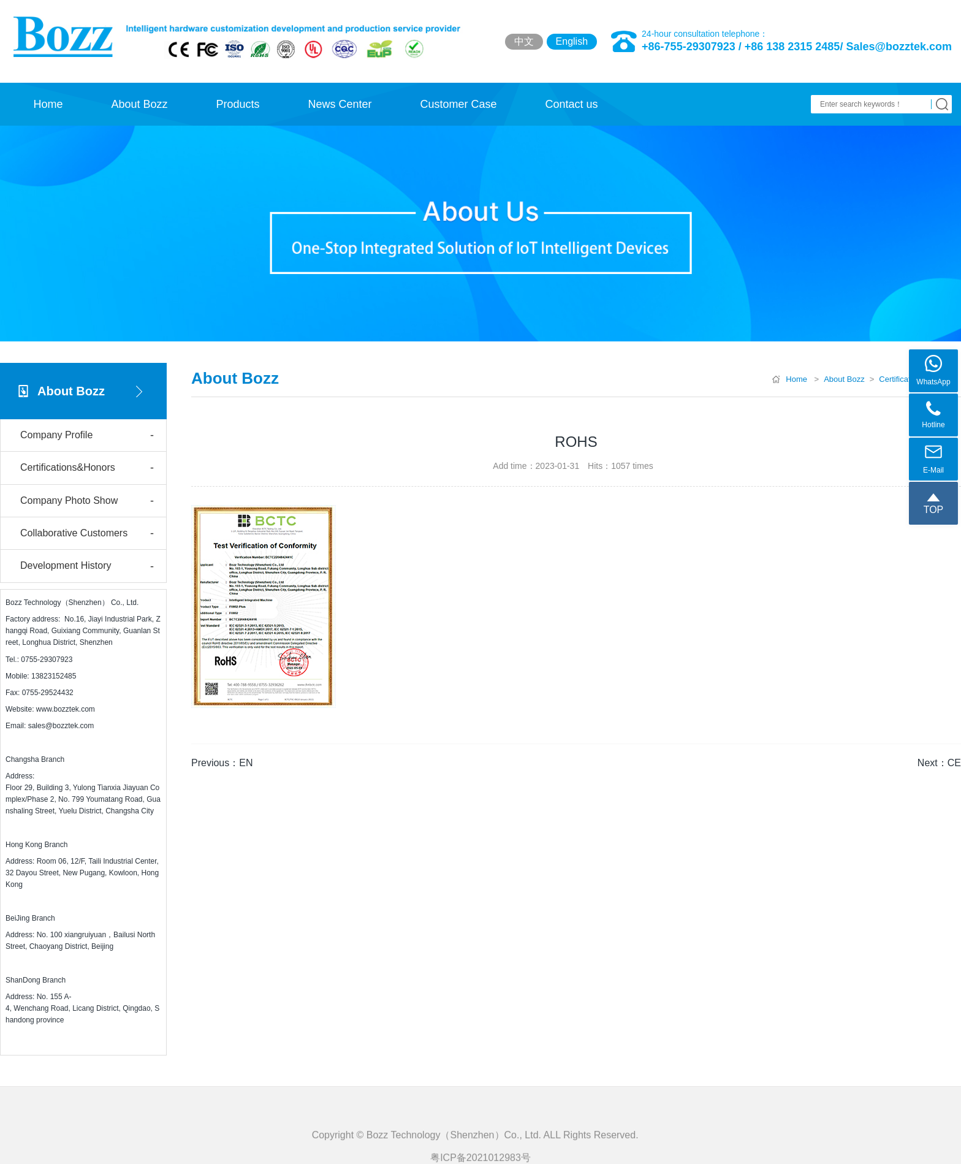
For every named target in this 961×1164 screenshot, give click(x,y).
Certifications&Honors (87, 468)
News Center (339, 104)
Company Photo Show (87, 501)
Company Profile (87, 435)
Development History (87, 566)
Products (237, 104)
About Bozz (139, 104)
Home (48, 104)
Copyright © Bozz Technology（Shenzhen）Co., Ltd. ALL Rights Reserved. (481, 1154)
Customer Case (458, 104)
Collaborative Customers (87, 533)
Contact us (571, 104)
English (572, 41)
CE (954, 763)
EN (246, 763)
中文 (524, 41)
